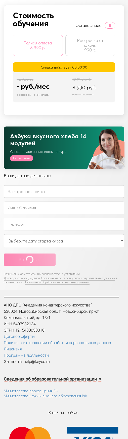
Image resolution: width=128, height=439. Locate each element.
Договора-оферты (16, 278)
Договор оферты (19, 336)
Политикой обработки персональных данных (57, 282)
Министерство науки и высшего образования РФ (45, 396)
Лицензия (13, 349)
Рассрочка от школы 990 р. (90, 45)
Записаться (29, 259)
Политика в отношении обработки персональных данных (57, 342)
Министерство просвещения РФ (31, 391)
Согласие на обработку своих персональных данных (78, 278)
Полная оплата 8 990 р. (38, 45)
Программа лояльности (26, 355)
